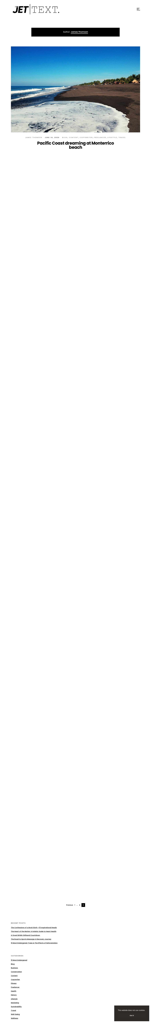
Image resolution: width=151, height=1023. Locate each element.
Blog (65, 137)
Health (13, 991)
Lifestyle (112, 137)
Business (14, 968)
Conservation (16, 972)
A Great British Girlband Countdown (25, 935)
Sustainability (16, 1007)
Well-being (15, 1014)
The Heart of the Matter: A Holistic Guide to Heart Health (33, 931)
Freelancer (100, 137)
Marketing (15, 1003)
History (14, 995)
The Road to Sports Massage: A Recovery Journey (31, 939)
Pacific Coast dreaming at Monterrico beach (75, 145)
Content (73, 137)
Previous (69, 905)
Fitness (13, 983)
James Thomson (33, 137)
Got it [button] (132, 1015)
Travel (122, 137)
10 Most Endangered (19, 960)
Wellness (14, 1018)
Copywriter (86, 137)
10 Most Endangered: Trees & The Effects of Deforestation (34, 943)
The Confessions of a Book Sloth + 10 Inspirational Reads (34, 927)
